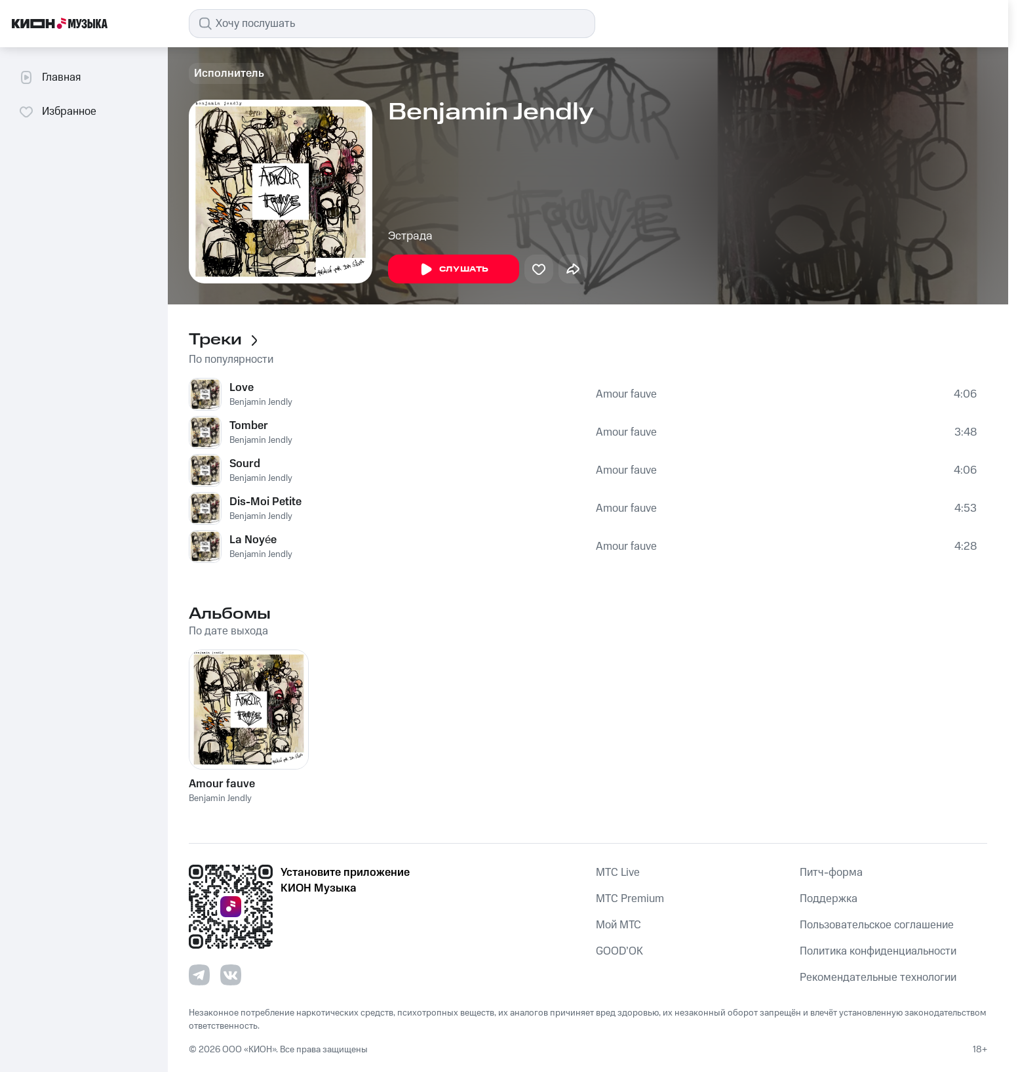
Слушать (453, 270)
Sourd (244, 464)
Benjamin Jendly (260, 402)
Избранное (57, 111)
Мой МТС (618, 925)
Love (241, 388)
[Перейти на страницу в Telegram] (199, 974)
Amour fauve (626, 394)
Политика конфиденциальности (878, 951)
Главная (49, 77)
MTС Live (618, 872)
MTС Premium (630, 899)
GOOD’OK (619, 951)
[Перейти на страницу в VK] (230, 974)
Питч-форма (831, 872)
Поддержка (828, 899)
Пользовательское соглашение (877, 925)
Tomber (248, 426)
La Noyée (253, 540)
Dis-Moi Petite (265, 502)
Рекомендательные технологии (878, 977)
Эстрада (410, 236)
